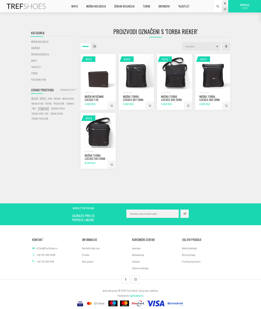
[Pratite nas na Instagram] (135, 279)
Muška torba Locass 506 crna (171, 98)
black (34, 99)
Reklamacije (138, 255)
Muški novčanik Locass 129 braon (94, 99)
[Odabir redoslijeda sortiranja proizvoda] (201, 46)
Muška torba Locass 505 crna (209, 98)
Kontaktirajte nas (91, 248)
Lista (94, 46)
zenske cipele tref (40, 113)
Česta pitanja (188, 255)
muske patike (37, 103)
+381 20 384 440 (45, 261)
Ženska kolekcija (40, 54)
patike (48, 103)
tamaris (70, 103)
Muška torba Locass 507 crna (133, 98)
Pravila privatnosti (191, 261)
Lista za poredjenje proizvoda (226, 46)
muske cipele (68, 98)
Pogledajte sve (67, 89)
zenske (43, 108)
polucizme (59, 103)
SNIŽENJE (35, 48)
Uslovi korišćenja (140, 268)
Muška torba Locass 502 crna (95, 157)
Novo (89, 59)
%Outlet (36, 67)
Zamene (136, 261)
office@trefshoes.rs (46, 248)
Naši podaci (88, 261)
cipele (43, 99)
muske (57, 98)
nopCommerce (136, 295)
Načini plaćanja (189, 248)
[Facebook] (126, 279)
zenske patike (56, 113)
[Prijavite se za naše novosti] (152, 214)
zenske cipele (58, 108)
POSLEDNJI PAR (38, 79)
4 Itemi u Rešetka (85, 46)
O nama (85, 255)
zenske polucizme (39, 118)
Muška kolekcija (39, 41)
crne (50, 98)
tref (33, 108)
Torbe (34, 73)
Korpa (244, 6)
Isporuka (136, 248)
